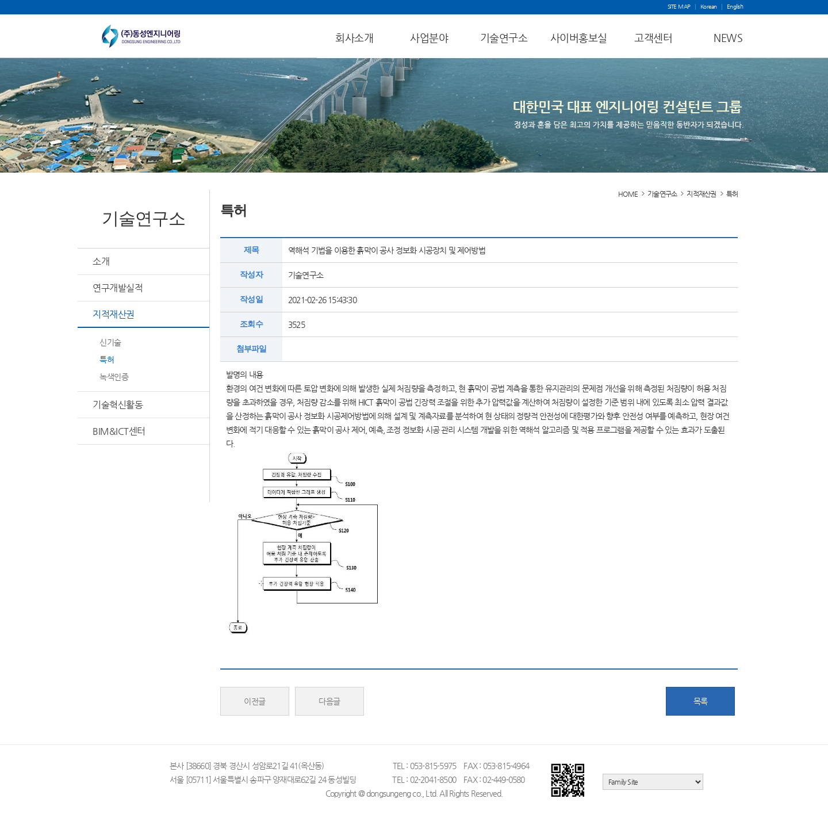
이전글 (255, 701)
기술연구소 (504, 38)
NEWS (728, 38)
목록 (700, 701)
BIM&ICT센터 (119, 431)
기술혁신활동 (118, 404)
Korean (708, 7)
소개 (101, 261)
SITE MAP (679, 7)
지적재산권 (114, 314)
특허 (106, 359)
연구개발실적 (118, 287)
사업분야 (429, 38)
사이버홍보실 (578, 38)
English (735, 7)
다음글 (329, 701)
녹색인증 (113, 376)
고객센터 (653, 38)
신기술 (110, 342)
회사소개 (354, 38)
